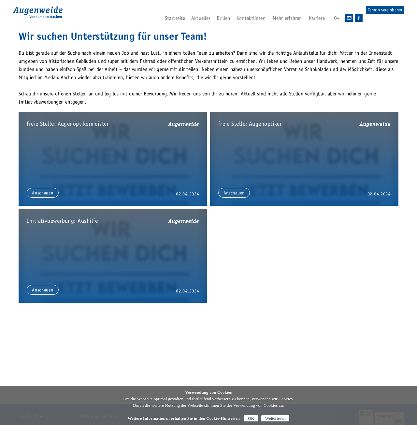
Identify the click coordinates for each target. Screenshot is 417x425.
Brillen (223, 18)
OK (251, 418)
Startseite (175, 18)
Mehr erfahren (287, 18)
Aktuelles (200, 18)
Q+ (336, 18)
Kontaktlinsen (251, 18)
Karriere (317, 18)
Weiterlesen (275, 418)
